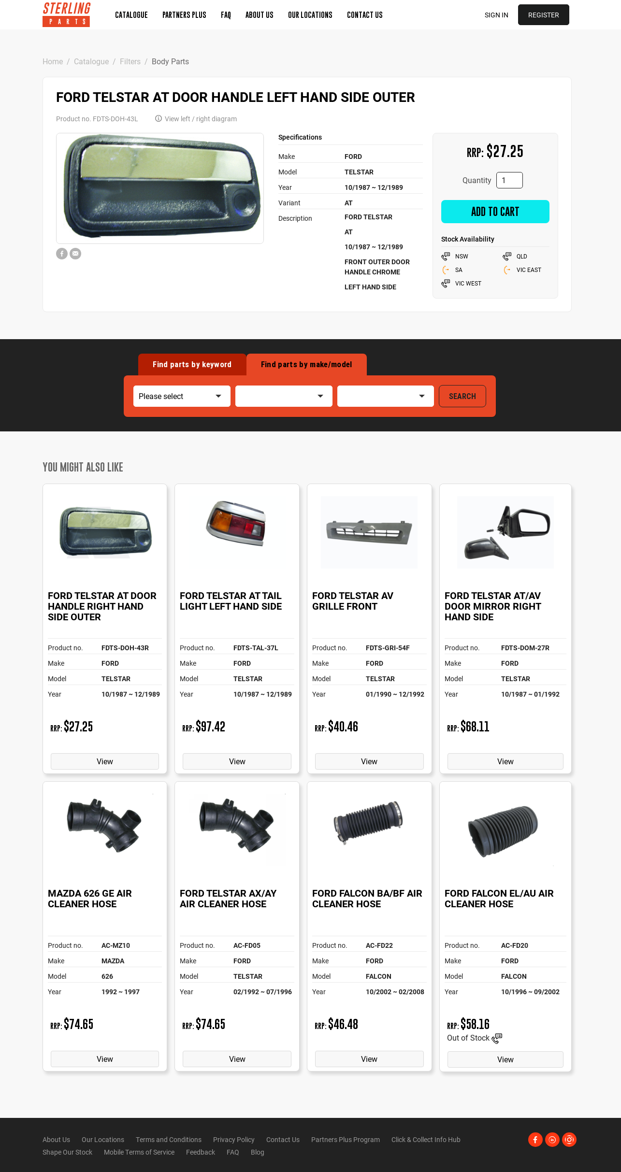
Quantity (476, 180)
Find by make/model (306, 364)
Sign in (496, 14)
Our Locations (310, 14)
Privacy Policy (234, 1139)
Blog (257, 1152)
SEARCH (462, 396)
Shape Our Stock (67, 1152)
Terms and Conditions (169, 1139)
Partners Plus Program (345, 1139)
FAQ (226, 14)
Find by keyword (192, 364)
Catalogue (131, 14)
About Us (260, 14)
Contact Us (365, 14)
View (105, 761)
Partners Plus (184, 14)
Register (543, 14)
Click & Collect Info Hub (426, 1139)
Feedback (200, 1152)
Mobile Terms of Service (139, 1152)
